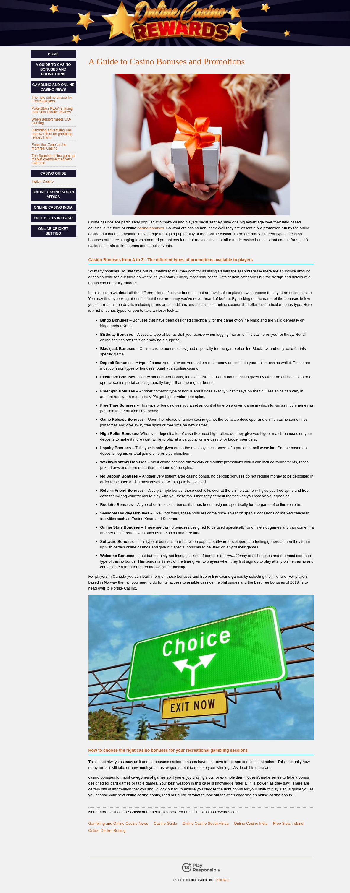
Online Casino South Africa (205, 823)
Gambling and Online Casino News (118, 823)
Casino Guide (165, 823)
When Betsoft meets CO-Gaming (51, 121)
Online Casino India (250, 823)
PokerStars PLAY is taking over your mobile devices (52, 110)
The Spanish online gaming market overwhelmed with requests (53, 159)
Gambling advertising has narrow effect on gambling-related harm (53, 133)
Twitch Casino (43, 181)
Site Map (222, 879)
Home (53, 54)
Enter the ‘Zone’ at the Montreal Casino (49, 146)
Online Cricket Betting (107, 830)
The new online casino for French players (52, 99)
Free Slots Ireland (288, 823)
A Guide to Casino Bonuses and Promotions (53, 69)
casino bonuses (150, 228)
